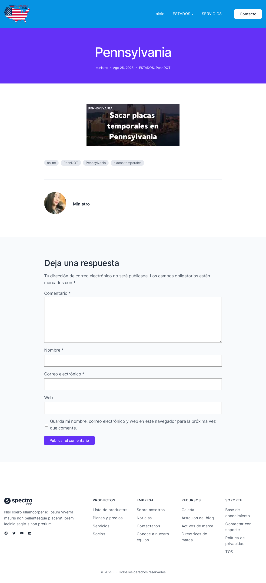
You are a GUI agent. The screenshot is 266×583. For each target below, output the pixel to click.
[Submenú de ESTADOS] (192, 14)
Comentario (57, 293)
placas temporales (127, 163)
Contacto (248, 14)
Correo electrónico (64, 374)
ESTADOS (146, 68)
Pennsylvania (96, 163)
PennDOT (163, 68)
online (51, 163)
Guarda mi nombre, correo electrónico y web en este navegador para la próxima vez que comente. (133, 424)
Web (48, 397)
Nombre (53, 350)
